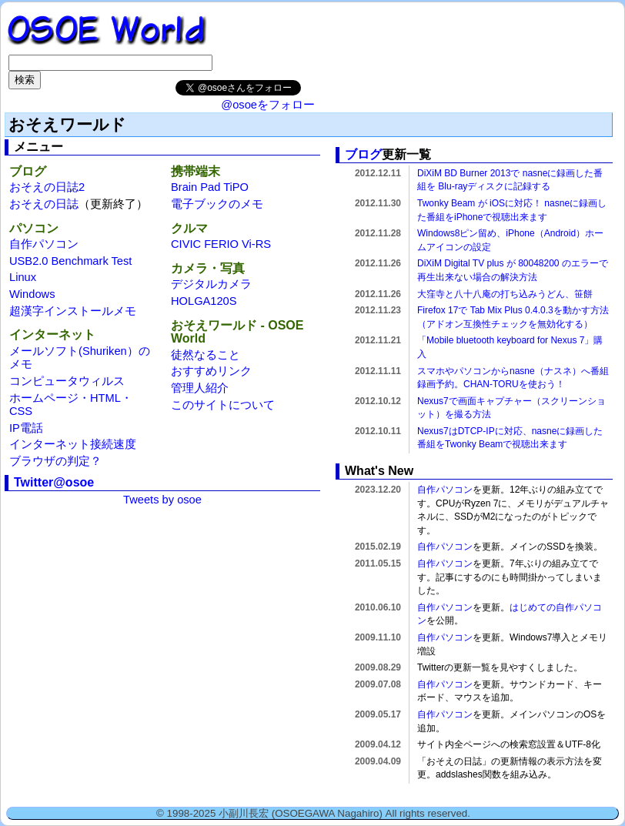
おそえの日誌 (44, 204)
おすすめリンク (211, 371)
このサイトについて (223, 405)
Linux (22, 277)
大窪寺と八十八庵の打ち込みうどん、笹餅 (505, 294)
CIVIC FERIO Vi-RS (221, 244)
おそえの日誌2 (47, 187)
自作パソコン (44, 244)
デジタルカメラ (211, 284)
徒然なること (205, 355)
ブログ (363, 154)
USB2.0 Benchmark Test (70, 261)
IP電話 (26, 428)
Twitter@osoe (54, 482)
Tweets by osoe (162, 499)
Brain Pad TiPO (210, 187)
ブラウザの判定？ (55, 461)
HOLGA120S (204, 301)
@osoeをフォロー (268, 105)
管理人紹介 (200, 388)
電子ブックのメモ (217, 204)
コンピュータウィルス (67, 381)
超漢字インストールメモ (72, 311)
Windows (32, 294)
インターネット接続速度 (72, 444)
